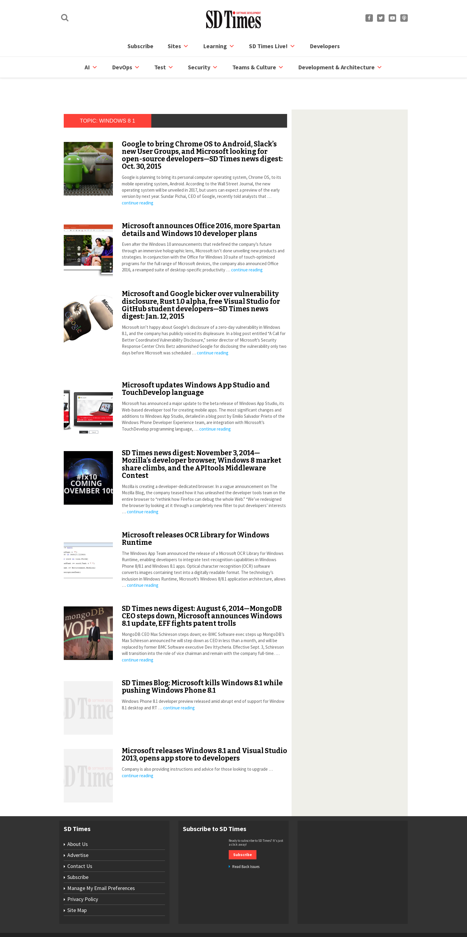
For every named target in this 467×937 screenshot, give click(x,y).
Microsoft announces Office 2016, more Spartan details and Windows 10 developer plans (201, 207)
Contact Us (79, 843)
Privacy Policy (82, 876)
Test (164, 67)
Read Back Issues (245, 844)
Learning (219, 46)
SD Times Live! (272, 46)
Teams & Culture (258, 67)
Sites (178, 46)
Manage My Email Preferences (101, 865)
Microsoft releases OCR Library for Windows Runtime (195, 516)
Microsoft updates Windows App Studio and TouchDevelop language (196, 366)
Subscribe (140, 46)
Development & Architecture (340, 67)
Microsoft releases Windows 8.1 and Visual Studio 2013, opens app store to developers (204, 732)
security (203, 67)
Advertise (77, 832)
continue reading (137, 180)
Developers (325, 46)
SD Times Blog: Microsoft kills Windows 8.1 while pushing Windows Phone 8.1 (202, 664)
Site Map (77, 887)
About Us (77, 821)
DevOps (126, 67)
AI (91, 67)
